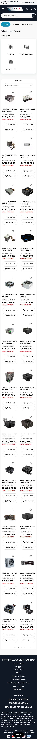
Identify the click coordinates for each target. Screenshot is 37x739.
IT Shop (16, 24)
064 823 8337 (18, 669)
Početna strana (6, 31)
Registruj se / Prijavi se (35, 9)
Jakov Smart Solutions (27, 733)
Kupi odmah (10, 124)
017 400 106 (18, 667)
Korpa (31, 9)
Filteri (18, 735)
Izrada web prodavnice (11, 733)
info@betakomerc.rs (18, 676)
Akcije (5, 24)
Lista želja (27, 9)
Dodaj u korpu (10, 130)
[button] (3, 9)
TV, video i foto (27, 24)
